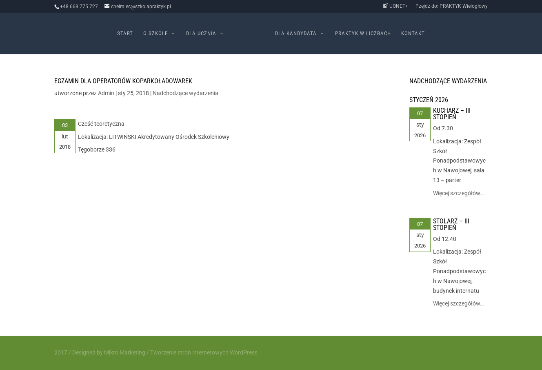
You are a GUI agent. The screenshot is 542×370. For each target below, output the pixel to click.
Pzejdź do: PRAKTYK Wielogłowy (451, 6)
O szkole (155, 33)
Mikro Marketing (124, 352)
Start (125, 33)
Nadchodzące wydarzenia (185, 93)
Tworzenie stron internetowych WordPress (204, 352)
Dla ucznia (201, 33)
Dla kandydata (296, 33)
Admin (106, 93)
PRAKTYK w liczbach (363, 33)
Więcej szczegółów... (459, 193)
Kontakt (413, 33)
